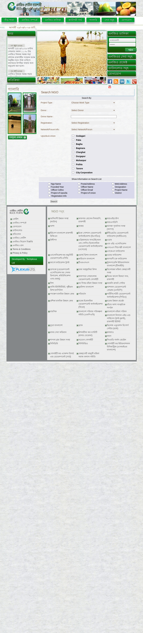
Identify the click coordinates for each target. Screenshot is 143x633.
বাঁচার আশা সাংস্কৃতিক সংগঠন (116, 306)
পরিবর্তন (82, 294)
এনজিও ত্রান (18, 245)
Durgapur (80, 156)
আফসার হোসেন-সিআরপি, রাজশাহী (89, 220)
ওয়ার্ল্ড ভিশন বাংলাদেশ (87, 255)
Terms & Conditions (22, 249)
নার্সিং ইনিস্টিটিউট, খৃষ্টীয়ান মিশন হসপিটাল (61, 288)
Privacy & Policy (20, 253)
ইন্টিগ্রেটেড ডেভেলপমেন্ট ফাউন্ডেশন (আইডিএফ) (117, 234)
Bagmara (80, 148)
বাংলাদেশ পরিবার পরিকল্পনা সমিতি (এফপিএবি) (90, 313)
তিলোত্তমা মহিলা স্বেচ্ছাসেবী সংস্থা (119, 271)
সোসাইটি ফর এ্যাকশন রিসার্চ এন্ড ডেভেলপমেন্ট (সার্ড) (62, 355)
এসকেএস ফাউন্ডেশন (116, 251)
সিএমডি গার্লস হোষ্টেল (116, 340)
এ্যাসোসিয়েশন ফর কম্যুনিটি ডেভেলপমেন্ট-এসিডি (61, 256)
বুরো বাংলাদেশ (56, 325)
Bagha (79, 144)
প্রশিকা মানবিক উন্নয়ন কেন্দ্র (61, 301)
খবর (10, 33)
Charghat (80, 152)
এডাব (109, 240)
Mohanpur (81, 160)
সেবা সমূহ (109, 20)
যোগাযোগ (126, 20)
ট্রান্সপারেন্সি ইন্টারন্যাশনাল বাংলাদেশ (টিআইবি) (118, 264)
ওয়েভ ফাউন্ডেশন (114, 255)
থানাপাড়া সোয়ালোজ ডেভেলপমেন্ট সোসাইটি (88, 277)
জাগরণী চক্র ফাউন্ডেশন (117, 259)
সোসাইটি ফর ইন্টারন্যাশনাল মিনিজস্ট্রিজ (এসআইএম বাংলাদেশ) (118, 346)
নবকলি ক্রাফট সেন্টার (116, 283)
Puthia (79, 164)
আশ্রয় (81, 226)
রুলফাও (110, 332)
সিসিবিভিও (83, 343)
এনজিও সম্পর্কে (29, 20)
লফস (109, 336)
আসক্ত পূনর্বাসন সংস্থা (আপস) (116, 227)
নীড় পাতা (9, 20)
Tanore (79, 168)
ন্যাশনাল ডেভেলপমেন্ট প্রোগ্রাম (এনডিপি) (116, 288)
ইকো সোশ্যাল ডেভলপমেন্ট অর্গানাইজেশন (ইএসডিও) (89, 234)
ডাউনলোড (17, 230)
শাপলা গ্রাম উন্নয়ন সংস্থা (60, 340)
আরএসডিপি (112, 222)
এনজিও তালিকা (53, 20)
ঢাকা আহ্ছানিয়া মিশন (87, 269)
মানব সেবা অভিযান (58, 332)
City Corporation (84, 172)
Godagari (80, 136)
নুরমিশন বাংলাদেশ (86, 287)
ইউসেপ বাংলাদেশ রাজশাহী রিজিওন (61, 234)
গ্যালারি (93, 20)
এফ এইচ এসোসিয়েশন (116, 243)
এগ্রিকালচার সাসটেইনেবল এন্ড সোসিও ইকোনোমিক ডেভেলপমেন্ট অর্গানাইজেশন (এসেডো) (90, 244)
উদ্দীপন (53, 240)
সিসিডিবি (54, 343)
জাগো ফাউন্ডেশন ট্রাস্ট (60, 262)
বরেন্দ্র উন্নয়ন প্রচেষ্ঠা (115, 301)
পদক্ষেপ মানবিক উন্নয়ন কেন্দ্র (62, 294)
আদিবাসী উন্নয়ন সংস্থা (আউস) (59, 220)
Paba (78, 140)
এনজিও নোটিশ (19, 238)
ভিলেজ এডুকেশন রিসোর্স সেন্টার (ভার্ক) (118, 327)
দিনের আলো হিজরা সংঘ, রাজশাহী (118, 277)
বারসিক (53, 311)
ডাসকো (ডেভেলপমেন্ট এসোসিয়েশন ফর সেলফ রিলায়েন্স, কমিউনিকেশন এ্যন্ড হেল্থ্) (60, 274)
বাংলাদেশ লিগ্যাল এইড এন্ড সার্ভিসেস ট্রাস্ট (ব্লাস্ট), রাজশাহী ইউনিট (118, 318)
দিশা (52, 283)
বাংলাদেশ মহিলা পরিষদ (117, 311)
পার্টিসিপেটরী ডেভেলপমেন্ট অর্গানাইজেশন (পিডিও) (118, 295)
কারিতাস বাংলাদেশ (86, 259)
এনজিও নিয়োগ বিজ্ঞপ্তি (23, 242)
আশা (52, 226)
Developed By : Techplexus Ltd (24, 261)
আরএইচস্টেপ (113, 218)
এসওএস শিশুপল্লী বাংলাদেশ (119, 247)
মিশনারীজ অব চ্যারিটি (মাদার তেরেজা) (87, 334)
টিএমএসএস (83, 262)
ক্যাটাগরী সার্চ (75, 20)
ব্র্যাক (80, 325)
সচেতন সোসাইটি (85, 340)
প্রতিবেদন (17, 234)
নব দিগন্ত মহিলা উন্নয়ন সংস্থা (90, 283)
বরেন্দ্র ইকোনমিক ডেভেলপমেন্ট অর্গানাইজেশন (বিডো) (90, 304)
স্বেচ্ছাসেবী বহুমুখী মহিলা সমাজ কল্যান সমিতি (88, 355)
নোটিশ (15, 219)
